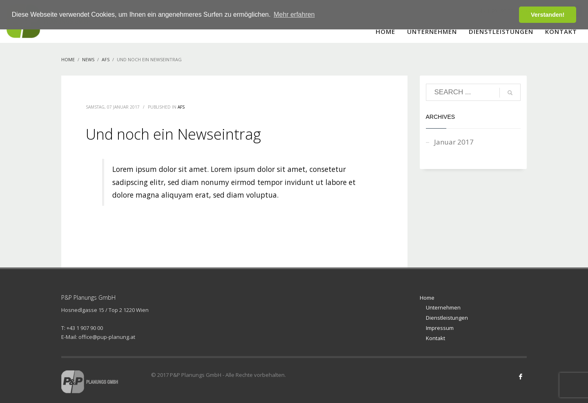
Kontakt (435, 338)
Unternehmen (443, 307)
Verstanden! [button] (547, 14)
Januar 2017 (454, 142)
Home (427, 297)
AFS (181, 107)
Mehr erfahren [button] (294, 14)
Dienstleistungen (447, 317)
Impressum (440, 328)
